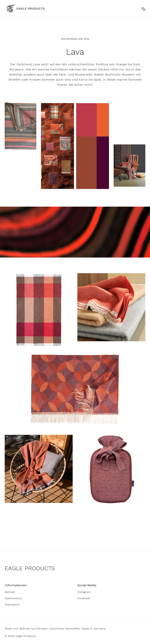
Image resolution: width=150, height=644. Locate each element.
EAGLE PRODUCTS (30, 568)
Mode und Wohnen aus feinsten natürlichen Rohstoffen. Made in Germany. (55, 628)
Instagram (84, 592)
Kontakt (10, 592)
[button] (143, 9)
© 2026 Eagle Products (20, 636)
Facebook (83, 598)
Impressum (12, 604)
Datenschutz (13, 598)
